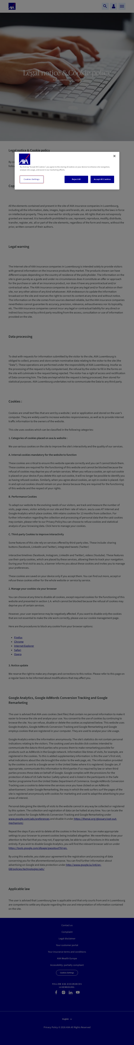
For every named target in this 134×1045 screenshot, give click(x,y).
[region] (67, 171)
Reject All (76, 179)
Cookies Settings (31, 179)
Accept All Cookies (102, 179)
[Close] (114, 156)
